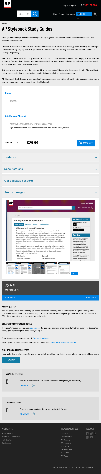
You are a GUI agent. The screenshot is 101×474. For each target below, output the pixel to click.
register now (34, 328)
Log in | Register (70, 5)
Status (8, 93)
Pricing (61, 14)
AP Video (64, 456)
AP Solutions (66, 443)
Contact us (6, 443)
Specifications (13, 169)
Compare (24, 414)
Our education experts (19, 181)
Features (10, 157)
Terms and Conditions (11, 436)
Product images (14, 192)
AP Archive (65, 453)
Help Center (7, 440)
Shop (55, 14)
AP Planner (65, 446)
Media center (66, 436)
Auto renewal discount (15, 116)
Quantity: (8, 142)
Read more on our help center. (63, 342)
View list (24, 385)
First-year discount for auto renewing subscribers (31, 124)
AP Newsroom (66, 449)
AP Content (65, 440)
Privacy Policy (7, 433)
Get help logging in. (41, 338)
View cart (10, 297)
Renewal (13, 101)
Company (65, 433)
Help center (70, 14)
